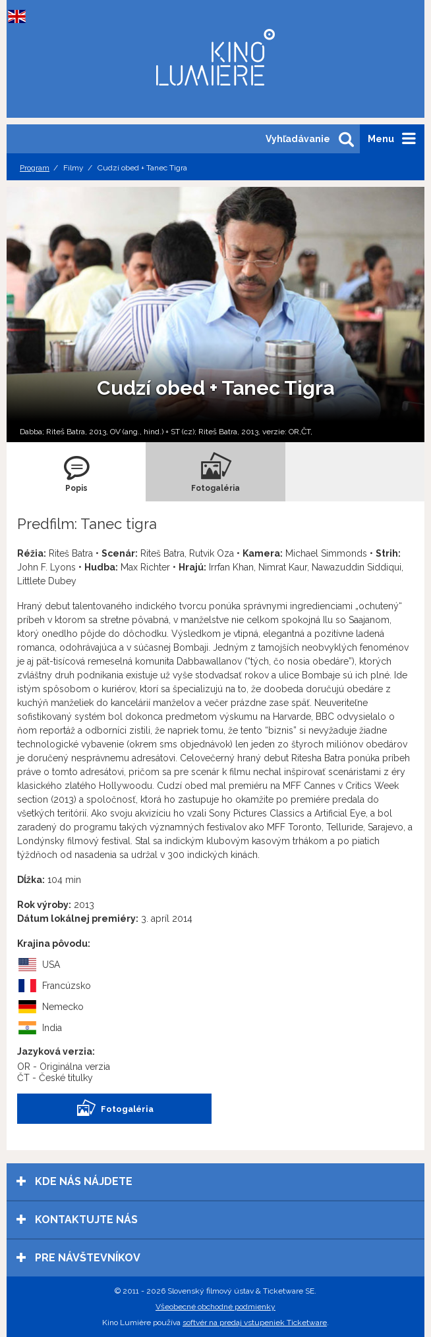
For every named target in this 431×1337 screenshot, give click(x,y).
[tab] (76, 471)
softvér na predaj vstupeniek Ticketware (255, 1322)
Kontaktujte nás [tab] (77, 1219)
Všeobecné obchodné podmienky (215, 1306)
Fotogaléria (115, 1109)
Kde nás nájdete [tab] (74, 1181)
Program (34, 167)
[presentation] (76, 471)
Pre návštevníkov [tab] (78, 1257)
